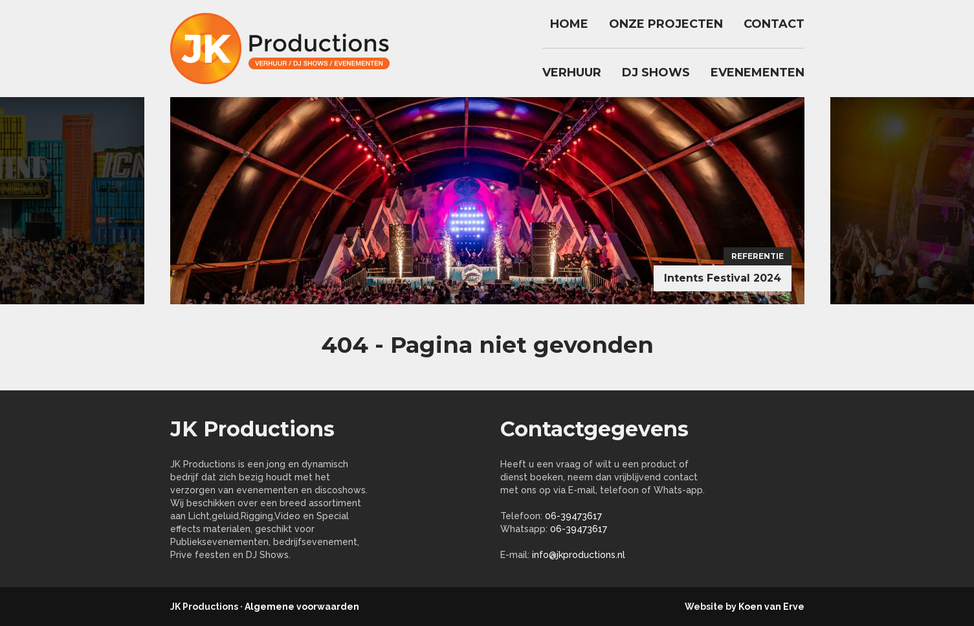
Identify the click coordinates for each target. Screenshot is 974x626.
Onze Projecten (666, 24)
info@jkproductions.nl (578, 555)
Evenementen (757, 72)
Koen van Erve (771, 606)
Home (569, 24)
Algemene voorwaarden (302, 606)
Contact (774, 24)
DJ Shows (656, 72)
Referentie (757, 256)
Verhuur (571, 72)
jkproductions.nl (286, 48)
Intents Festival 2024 (722, 278)
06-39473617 (573, 516)
